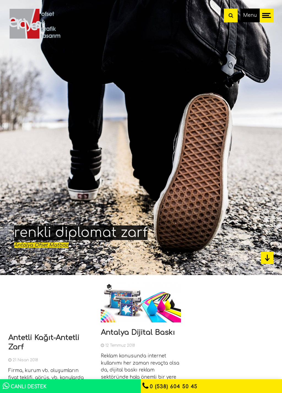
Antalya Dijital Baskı (138, 333)
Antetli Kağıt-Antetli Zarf (43, 342)
